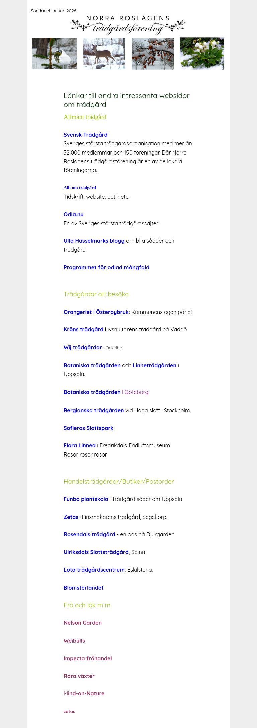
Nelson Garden (83, 622)
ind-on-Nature (86, 693)
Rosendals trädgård (89, 534)
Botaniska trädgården (92, 392)
